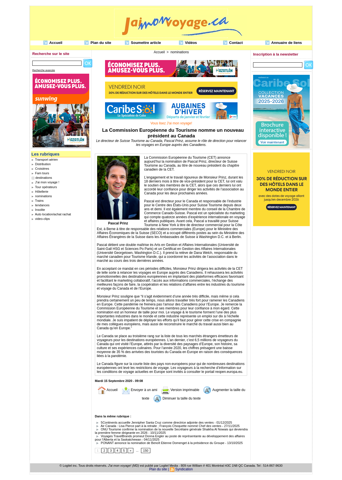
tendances (40, 205)
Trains (37, 200)
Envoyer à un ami (139, 390)
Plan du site (97, 43)
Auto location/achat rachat (51, 214)
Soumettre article (143, 43)
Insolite (38, 209)
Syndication (184, 469)
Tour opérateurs (44, 187)
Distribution (41, 164)
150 (145, 450)
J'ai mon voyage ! (45, 182)
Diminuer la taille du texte (177, 398)
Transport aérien (44, 159)
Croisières (40, 168)
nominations (41, 196)
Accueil (52, 43)
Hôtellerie (39, 191)
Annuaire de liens (283, 43)
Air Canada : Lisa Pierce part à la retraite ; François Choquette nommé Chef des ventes (158, 426)
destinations (43, 177)
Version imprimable (180, 390)
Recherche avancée (43, 70)
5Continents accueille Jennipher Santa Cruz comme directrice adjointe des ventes (154, 422)
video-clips (40, 218)
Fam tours (40, 173)
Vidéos (188, 43)
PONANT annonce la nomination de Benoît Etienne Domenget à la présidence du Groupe (159, 443)
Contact (233, 43)
